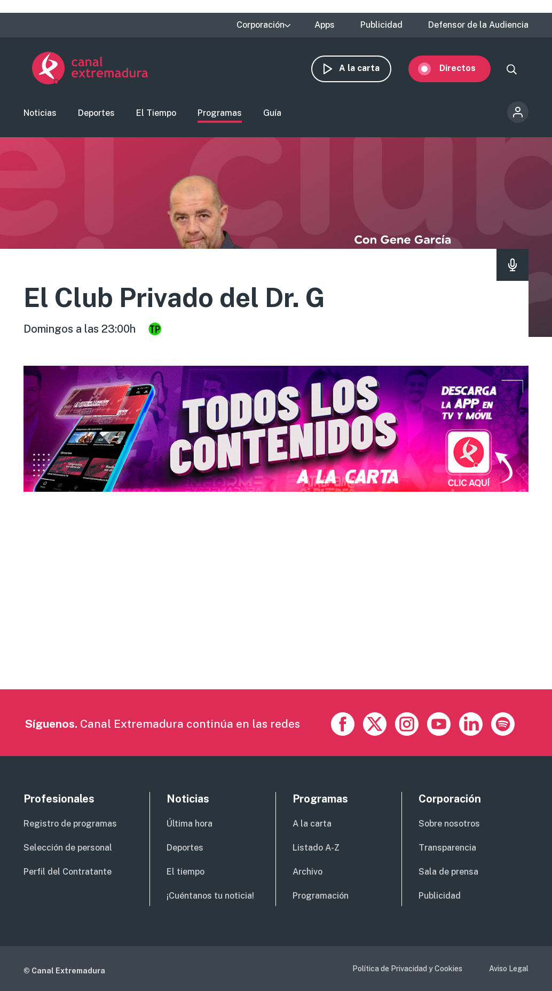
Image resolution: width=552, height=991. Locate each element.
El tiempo (185, 873)
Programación (321, 897)
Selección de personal (67, 849)
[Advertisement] (274, 615)
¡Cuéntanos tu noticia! (210, 897)
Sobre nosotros (449, 825)
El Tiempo (156, 114)
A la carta (368, 68)
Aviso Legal (509, 969)
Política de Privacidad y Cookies (407, 969)
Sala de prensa (448, 873)
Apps (324, 25)
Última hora (189, 825)
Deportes (96, 114)
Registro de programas (70, 825)
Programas (220, 114)
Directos (466, 68)
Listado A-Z (316, 849)
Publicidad (381, 25)
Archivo (307, 873)
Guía (272, 114)
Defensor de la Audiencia (478, 25)
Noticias (40, 114)
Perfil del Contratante (67, 873)
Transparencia (447, 849)
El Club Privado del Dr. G (174, 298)
